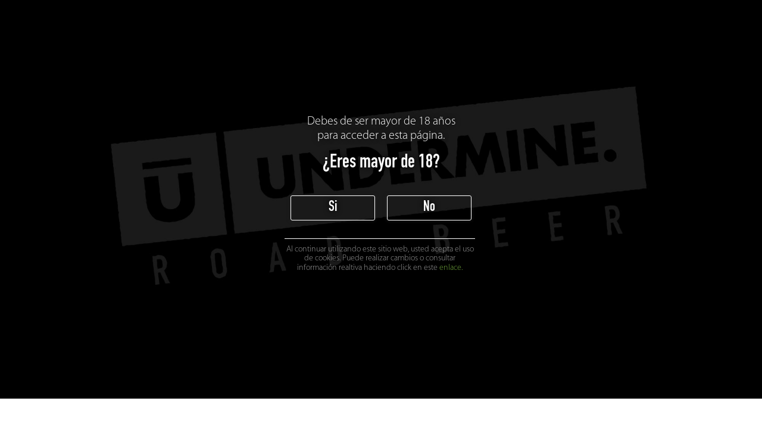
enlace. (451, 267)
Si (333, 208)
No (429, 208)
